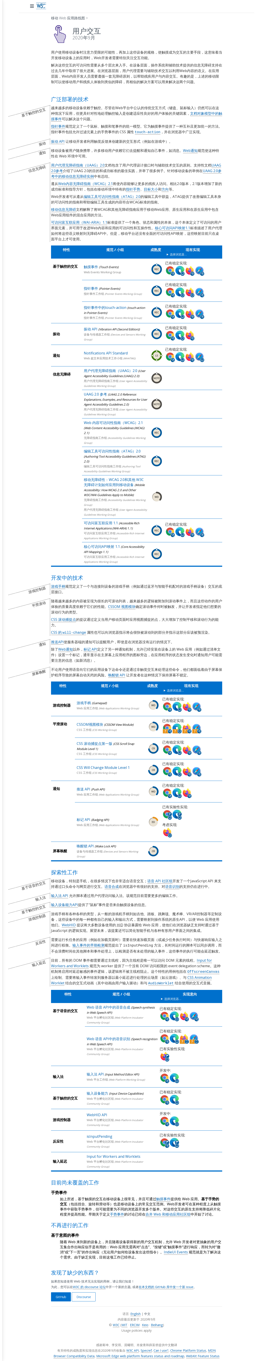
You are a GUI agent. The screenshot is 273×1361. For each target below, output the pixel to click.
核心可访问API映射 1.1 (102, 546)
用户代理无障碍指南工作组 (101, 380)
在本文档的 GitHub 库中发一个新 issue (166, 1285)
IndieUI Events (176, 1249)
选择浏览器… (178, 254)
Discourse (83, 1295)
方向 (165, 188)
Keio (145, 1323)
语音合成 (112, 885)
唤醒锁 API (116, 674)
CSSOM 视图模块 (121, 606)
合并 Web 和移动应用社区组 (168, 1212)
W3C (116, 1323)
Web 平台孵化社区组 (100, 1015)
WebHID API (97, 1112)
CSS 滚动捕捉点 (63, 619)
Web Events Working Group (102, 272)
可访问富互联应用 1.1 (101, 522)
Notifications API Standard (106, 352)
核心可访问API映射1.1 (172, 227)
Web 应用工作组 (87, 707)
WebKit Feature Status (203, 1354)
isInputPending (99, 1134)
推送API (57, 641)
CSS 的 (68, 631)
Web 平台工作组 (97, 1077)
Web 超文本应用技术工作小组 (103, 358)
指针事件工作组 (94, 293)
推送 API (83, 788)
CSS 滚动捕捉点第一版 (94, 742)
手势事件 (117, 1212)
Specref (146, 1348)
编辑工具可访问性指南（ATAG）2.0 (112, 196)
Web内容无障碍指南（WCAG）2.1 (85, 183)
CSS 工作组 (84, 729)
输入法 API (59, 894)
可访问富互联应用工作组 (100, 533)
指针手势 (133, 188)
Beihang (157, 1323)
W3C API (132, 1348)
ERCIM (135, 1323)
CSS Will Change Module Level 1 (103, 766)
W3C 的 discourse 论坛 (89, 1285)
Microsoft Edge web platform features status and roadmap (140, 1354)
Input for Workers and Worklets (113, 1154)
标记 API (90, 648)
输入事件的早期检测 (88, 944)
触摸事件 (91, 266)
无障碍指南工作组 (95, 437)
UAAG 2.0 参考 (95, 393)
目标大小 (151, 188)
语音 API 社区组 (159, 880)
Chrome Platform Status (188, 1348)
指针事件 (58, 126)
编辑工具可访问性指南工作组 (102, 466)
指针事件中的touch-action (105, 307)
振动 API (58, 141)
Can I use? (161, 1348)
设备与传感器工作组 (97, 334)
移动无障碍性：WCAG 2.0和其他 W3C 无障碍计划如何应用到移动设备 (114, 482)
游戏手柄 (58, 585)
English (135, 1311)
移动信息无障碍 (63, 209)
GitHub (61, 1295)
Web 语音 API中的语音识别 (108, 1036)
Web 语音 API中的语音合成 (108, 1005)
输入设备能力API (64, 903)
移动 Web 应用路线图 (68, 18)
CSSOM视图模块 (90, 723)
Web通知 (190, 150)
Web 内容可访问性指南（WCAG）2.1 (113, 422)
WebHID (69, 924)
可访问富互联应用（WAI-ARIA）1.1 (79, 221)
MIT (124, 1323)
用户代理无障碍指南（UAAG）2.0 (78, 164)
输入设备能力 (97, 1091)
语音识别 (172, 885)
